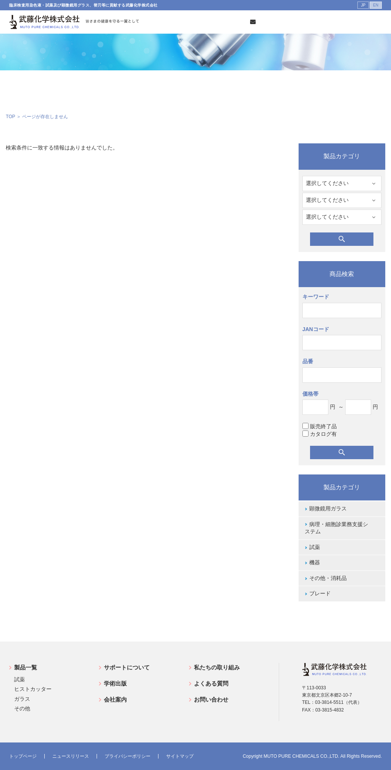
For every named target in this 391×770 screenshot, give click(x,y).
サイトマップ (180, 756)
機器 (314, 562)
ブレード (320, 593)
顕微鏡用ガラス (328, 508)
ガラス (22, 699)
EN (375, 5)
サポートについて (127, 667)
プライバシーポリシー (127, 756)
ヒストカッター (33, 689)
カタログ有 (319, 433)
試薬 (314, 547)
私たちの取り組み (217, 667)
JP (363, 5)
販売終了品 (319, 426)
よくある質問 (211, 683)
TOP (10, 116)
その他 (22, 708)
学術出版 (115, 683)
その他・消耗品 (328, 578)
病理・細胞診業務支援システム (336, 528)
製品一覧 (25, 667)
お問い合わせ (211, 699)
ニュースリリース (70, 756)
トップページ (23, 756)
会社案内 (115, 699)
